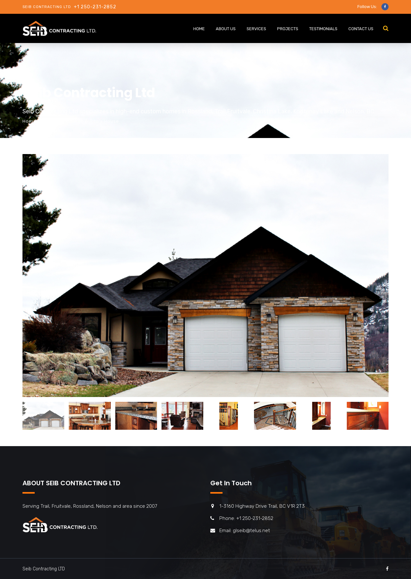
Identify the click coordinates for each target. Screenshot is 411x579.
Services (256, 28)
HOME (199, 28)
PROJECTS (287, 28)
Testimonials (323, 28)
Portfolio (56, 121)
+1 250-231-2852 (95, 7)
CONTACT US (360, 28)
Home (29, 121)
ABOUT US (226, 28)
